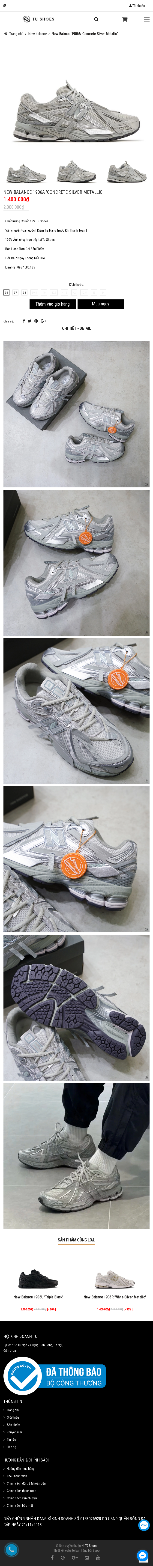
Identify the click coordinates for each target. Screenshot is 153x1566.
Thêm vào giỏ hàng (53, 304)
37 (15, 292)
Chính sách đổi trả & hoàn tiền (26, 1483)
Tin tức (11, 1439)
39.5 (34, 292)
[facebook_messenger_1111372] (142, 1555)
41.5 (64, 292)
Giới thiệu (13, 1417)
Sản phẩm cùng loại (76, 1240)
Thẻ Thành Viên (17, 1476)
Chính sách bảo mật (20, 1505)
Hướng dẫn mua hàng (21, 1469)
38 (24, 292)
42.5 (84, 292)
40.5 (53, 292)
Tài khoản (137, 6)
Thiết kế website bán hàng (70, 1550)
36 (6, 292)
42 (74, 292)
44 (103, 292)
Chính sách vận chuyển (22, 1498)
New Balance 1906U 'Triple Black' (38, 1297)
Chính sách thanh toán (21, 1491)
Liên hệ (11, 1447)
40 (44, 292)
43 (94, 292)
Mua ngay (100, 304)
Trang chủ (13, 1410)
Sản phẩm (13, 1425)
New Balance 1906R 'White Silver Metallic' (115, 1297)
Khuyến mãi (14, 1432)
